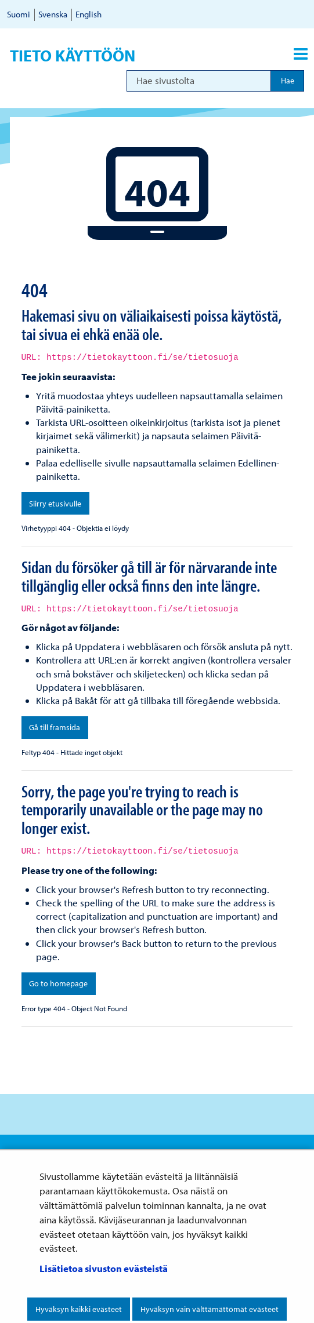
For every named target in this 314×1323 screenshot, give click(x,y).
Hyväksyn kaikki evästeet (78, 1309)
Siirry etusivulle (55, 503)
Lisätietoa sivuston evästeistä (103, 1268)
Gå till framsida (54, 727)
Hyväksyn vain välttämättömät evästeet (209, 1309)
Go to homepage (58, 983)
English (88, 14)
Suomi (18, 14)
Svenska (52, 14)
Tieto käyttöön (72, 56)
